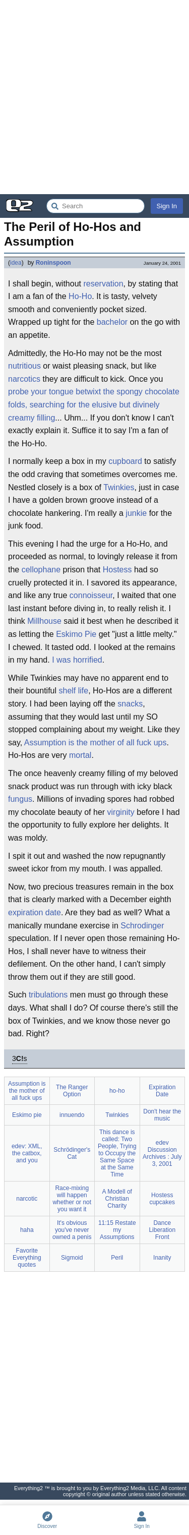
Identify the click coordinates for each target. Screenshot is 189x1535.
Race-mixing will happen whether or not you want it (71, 1199)
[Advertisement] (94, 97)
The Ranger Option (72, 1091)
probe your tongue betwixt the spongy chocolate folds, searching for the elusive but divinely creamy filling (93, 404)
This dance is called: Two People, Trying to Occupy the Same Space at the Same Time (117, 1153)
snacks (130, 703)
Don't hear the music (162, 1115)
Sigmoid (72, 1257)
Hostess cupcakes (162, 1199)
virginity (121, 812)
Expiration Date (162, 1091)
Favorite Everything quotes (27, 1257)
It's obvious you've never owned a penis (71, 1230)
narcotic (26, 1198)
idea (16, 262)
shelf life (74, 690)
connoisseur (91, 595)
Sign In (167, 206)
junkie (136, 513)
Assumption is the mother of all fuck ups (95, 742)
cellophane (41, 569)
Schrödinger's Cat (71, 1153)
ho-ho (117, 1090)
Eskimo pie (27, 1114)
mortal (80, 755)
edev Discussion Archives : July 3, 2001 (162, 1153)
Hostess (117, 569)
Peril (117, 1257)
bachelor (112, 322)
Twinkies (118, 487)
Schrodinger (142, 925)
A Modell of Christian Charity (117, 1198)
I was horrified (77, 660)
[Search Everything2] (95, 206)
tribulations (48, 994)
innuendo (71, 1114)
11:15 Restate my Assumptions (117, 1230)
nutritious (24, 366)
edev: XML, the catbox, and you (27, 1153)
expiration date (34, 912)
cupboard (125, 461)
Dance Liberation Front (162, 1230)
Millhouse (44, 621)
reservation (103, 283)
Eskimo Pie (76, 634)
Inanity (162, 1257)
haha (27, 1229)
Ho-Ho (80, 296)
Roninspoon (53, 262)
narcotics (24, 379)
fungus (20, 799)
